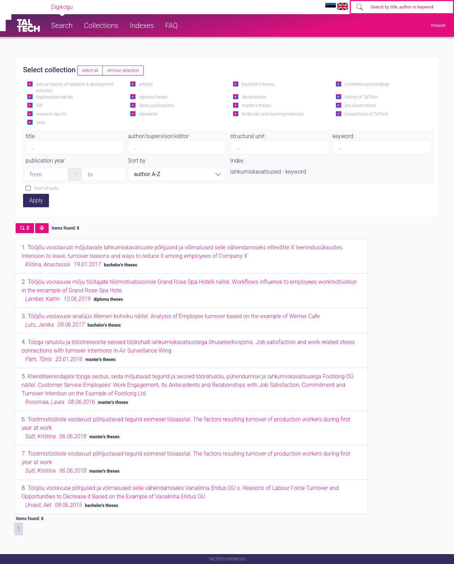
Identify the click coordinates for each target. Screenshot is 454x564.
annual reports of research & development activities (75, 87)
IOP (39, 105)
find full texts (46, 188)
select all (90, 70)
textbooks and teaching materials (273, 114)
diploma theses (153, 97)
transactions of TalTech (366, 114)
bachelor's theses (258, 84)
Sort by (137, 160)
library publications (156, 105)
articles (146, 84)
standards (148, 114)
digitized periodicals (54, 97)
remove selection (123, 70)
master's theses (256, 105)
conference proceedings (367, 84)
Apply (36, 200)
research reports (51, 114)
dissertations (254, 97)
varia (40, 122)
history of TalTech (361, 97)
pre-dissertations (360, 105)
